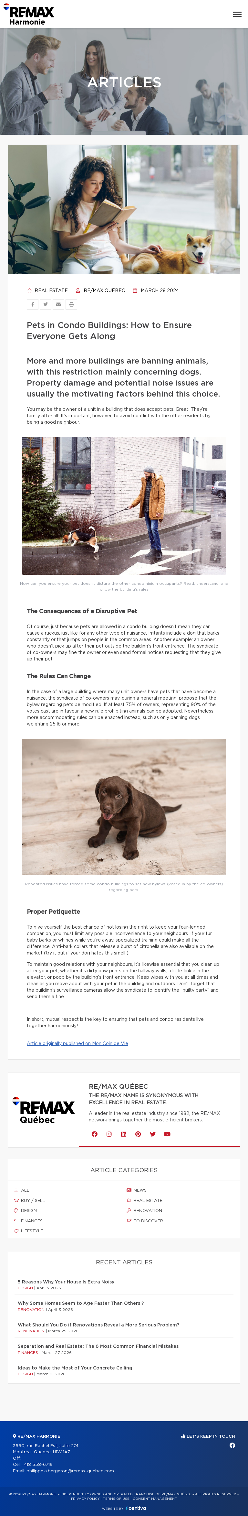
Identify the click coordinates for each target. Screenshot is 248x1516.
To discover (145, 1221)
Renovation (144, 1210)
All (21, 1190)
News (137, 1190)
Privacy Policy (85, 1498)
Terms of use (116, 1498)
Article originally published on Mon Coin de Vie (77, 1044)
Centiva (136, 1508)
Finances (28, 1221)
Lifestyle (28, 1231)
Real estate (47, 291)
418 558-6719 (38, 1465)
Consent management (155, 1498)
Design (25, 1210)
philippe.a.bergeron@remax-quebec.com (70, 1471)
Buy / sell (29, 1200)
